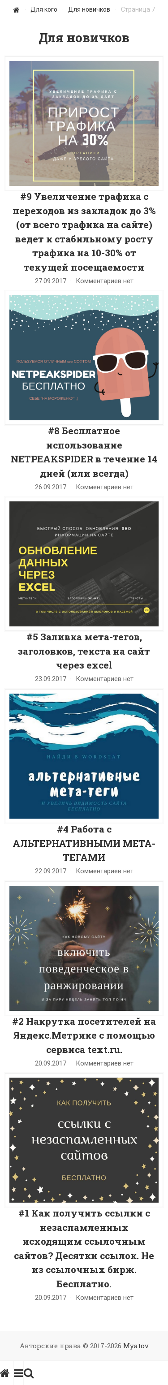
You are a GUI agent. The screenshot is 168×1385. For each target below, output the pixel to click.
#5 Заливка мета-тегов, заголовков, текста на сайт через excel (84, 650)
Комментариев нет (105, 281)
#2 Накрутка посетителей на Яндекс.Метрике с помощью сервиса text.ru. (84, 1035)
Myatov (136, 1345)
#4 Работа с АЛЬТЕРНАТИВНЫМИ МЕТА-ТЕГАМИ (84, 843)
